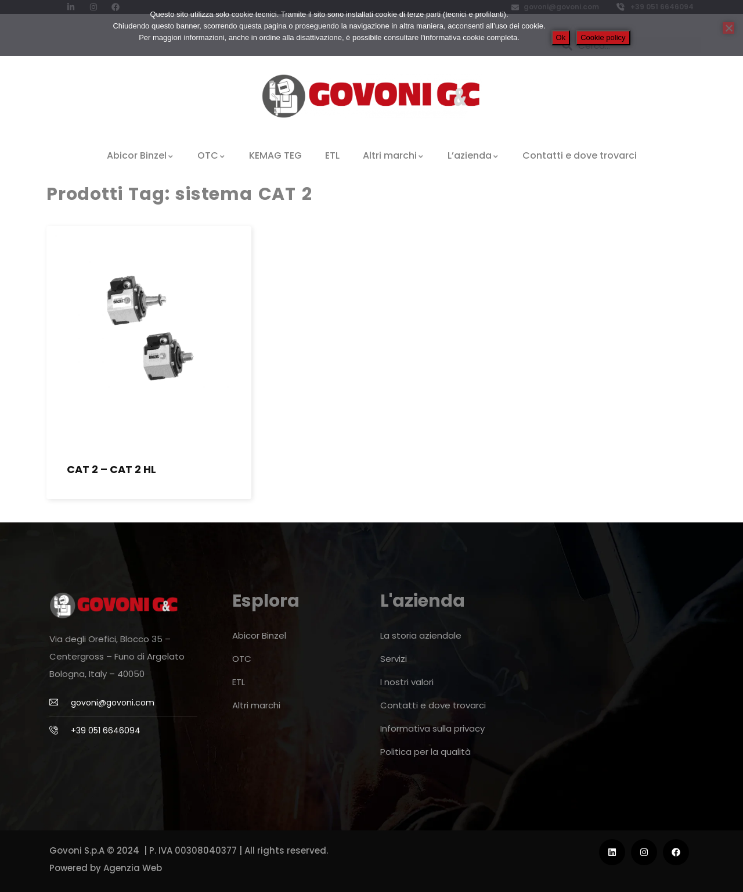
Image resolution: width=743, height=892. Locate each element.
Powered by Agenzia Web (105, 868)
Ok (561, 37)
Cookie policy (602, 37)
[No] (728, 28)
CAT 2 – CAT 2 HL (111, 469)
